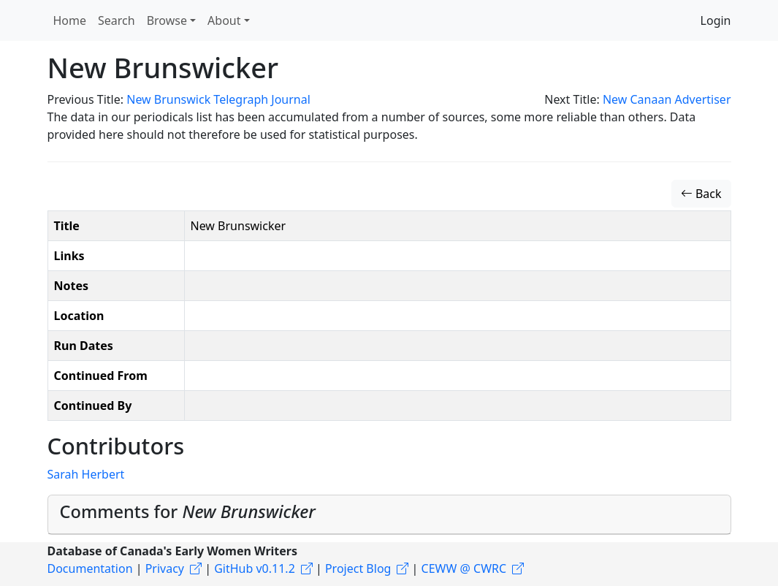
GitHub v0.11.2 (254, 568)
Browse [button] (167, 20)
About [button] (223, 20)
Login (716, 20)
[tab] (389, 514)
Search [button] (116, 20)
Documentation (90, 568)
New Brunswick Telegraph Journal (218, 99)
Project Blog (358, 568)
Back (701, 194)
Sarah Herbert (86, 474)
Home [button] (70, 20)
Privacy (164, 568)
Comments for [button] (188, 511)
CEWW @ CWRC (464, 568)
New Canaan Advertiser (667, 99)
